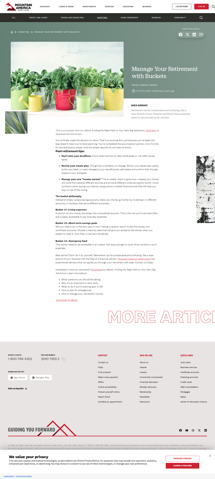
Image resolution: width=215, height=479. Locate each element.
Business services (189, 367)
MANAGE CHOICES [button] (183, 458)
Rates (183, 396)
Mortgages (185, 392)
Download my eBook (66, 300)
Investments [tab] (89, 6)
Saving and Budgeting (72, 17)
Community (180, 17)
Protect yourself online (108, 392)
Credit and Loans (38, 17)
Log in (201, 6)
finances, (135, 85)
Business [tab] (147, 6)
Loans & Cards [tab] (66, 6)
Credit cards (186, 382)
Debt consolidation (189, 387)
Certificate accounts (190, 372)
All (14, 17)
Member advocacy (148, 387)
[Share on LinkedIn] (194, 34)
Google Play (42, 377)
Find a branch (104, 372)
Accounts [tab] (45, 6)
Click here (151, 130)
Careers (143, 372)
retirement (153, 85)
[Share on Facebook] (180, 34)
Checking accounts (189, 377)
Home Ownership (129, 17)
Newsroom (145, 401)
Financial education (149, 382)
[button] (210, 455)
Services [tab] (109, 6)
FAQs (100, 367)
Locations (182, 6)
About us (144, 362)
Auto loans (186, 362)
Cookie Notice (9, 476)
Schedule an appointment (110, 401)
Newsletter (145, 396)
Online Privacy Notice (24, 476)
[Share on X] (187, 34)
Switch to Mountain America (194, 401)
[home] (12, 31)
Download (96, 269)
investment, (144, 85)
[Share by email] (201, 34)
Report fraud (104, 396)
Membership (145, 392)
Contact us (103, 362)
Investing (102, 17)
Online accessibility (107, 387)
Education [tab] (128, 6)
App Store (19, 377)
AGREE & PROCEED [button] (182, 465)
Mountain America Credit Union (134, 258)
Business (156, 17)
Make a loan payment (108, 377)
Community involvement (151, 377)
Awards (143, 367)
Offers (101, 382)
